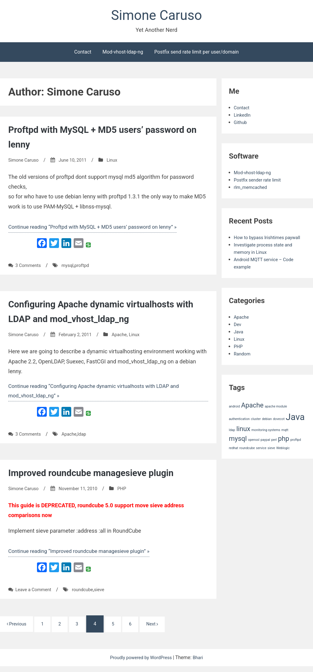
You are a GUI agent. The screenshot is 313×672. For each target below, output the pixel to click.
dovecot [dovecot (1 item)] (279, 428)
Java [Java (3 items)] (295, 426)
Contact (82, 54)
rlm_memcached (252, 189)
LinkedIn (243, 117)
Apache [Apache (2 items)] (252, 414)
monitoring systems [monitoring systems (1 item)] (266, 439)
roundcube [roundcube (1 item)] (247, 457)
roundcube (86, 595)
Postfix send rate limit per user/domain (196, 54)
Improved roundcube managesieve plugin (98, 477)
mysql (70, 268)
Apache (126, 337)
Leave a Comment (35, 595)
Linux (118, 162)
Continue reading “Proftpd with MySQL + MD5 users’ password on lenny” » (98, 229)
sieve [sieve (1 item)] (271, 457)
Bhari (201, 663)
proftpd (86, 268)
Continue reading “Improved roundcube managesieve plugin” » (83, 556)
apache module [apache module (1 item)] (276, 416)
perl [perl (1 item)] (274, 449)
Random (243, 363)
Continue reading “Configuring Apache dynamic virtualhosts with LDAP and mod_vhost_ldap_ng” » (99, 394)
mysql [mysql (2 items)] (238, 448)
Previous (18, 629)
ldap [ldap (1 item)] (232, 439)
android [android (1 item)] (234, 416)
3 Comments (29, 268)
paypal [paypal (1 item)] (265, 449)
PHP (129, 493)
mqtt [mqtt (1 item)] (285, 439)
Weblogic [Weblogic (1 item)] (283, 457)
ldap (86, 438)
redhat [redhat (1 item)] (233, 457)
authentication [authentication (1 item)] (239, 428)
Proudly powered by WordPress (141, 663)
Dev (238, 333)
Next (164, 630)
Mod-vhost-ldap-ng (122, 54)
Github (241, 124)
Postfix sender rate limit (259, 182)
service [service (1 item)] (261, 457)
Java (239, 341)
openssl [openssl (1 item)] (253, 449)
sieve (105, 595)
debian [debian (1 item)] (267, 428)
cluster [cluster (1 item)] (256, 428)
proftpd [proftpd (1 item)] (295, 449)
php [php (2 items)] (283, 448)
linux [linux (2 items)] (243, 438)
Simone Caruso (156, 16)
